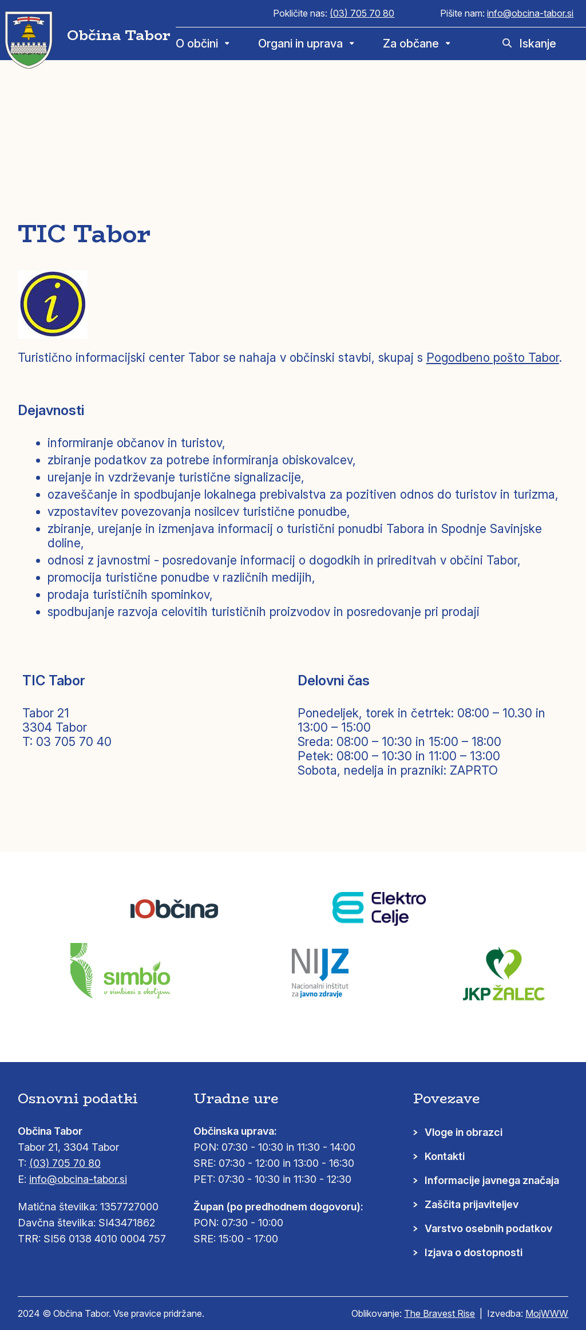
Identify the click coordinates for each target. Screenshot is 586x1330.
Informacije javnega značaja (492, 1180)
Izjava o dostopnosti (473, 1252)
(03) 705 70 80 (362, 13)
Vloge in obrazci (463, 1132)
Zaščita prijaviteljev (471, 1204)
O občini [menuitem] (197, 43)
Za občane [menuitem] (411, 43)
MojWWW (546, 1313)
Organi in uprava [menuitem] (300, 43)
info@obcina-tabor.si (530, 13)
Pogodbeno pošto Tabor (492, 357)
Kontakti (445, 1156)
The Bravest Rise (439, 1313)
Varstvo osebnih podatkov (488, 1228)
